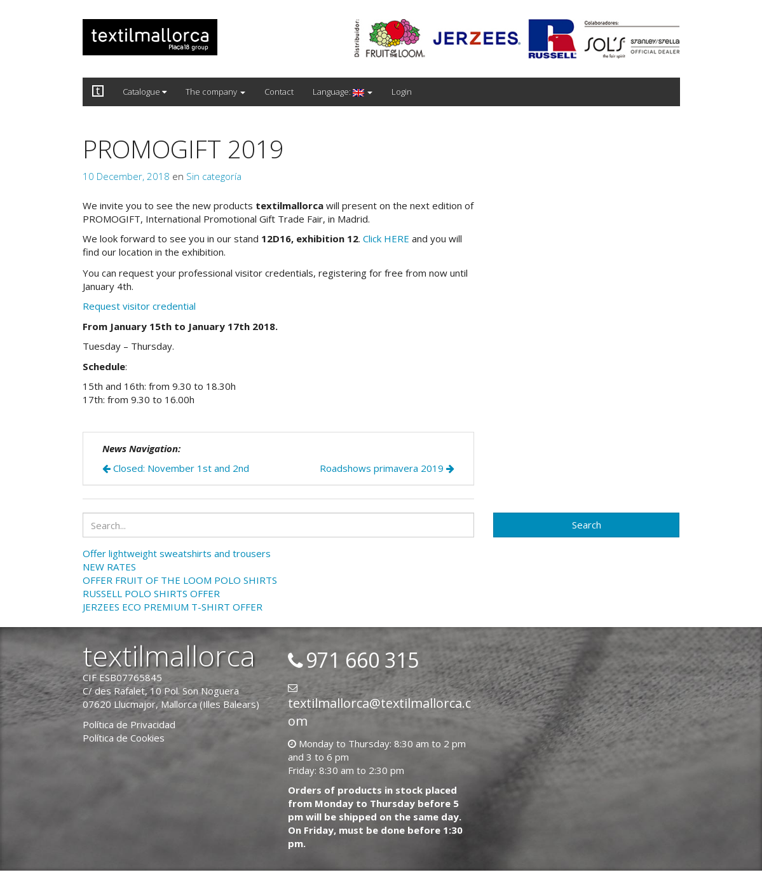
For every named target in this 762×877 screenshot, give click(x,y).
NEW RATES (109, 566)
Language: (342, 91)
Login (401, 91)
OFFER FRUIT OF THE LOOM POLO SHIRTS (180, 580)
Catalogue (145, 91)
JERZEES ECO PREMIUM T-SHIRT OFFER (172, 606)
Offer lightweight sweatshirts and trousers (177, 553)
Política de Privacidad (129, 724)
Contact (279, 91)
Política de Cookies (124, 737)
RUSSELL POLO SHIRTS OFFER (151, 593)
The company (215, 91)
